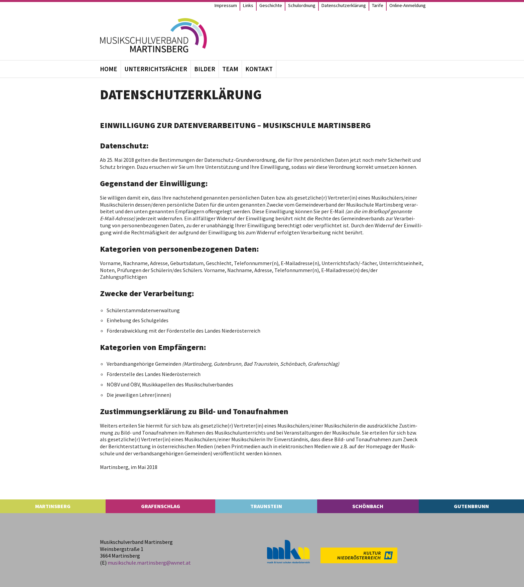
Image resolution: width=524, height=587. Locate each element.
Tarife (377, 5)
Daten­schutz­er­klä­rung (343, 5)
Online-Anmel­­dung (407, 5)
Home (108, 69)
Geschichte (270, 5)
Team (230, 69)
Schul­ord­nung (301, 5)
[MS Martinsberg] (153, 35)
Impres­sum (226, 5)
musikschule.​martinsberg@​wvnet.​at (149, 562)
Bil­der (204, 69)
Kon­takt (259, 69)
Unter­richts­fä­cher (155, 69)
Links (248, 5)
